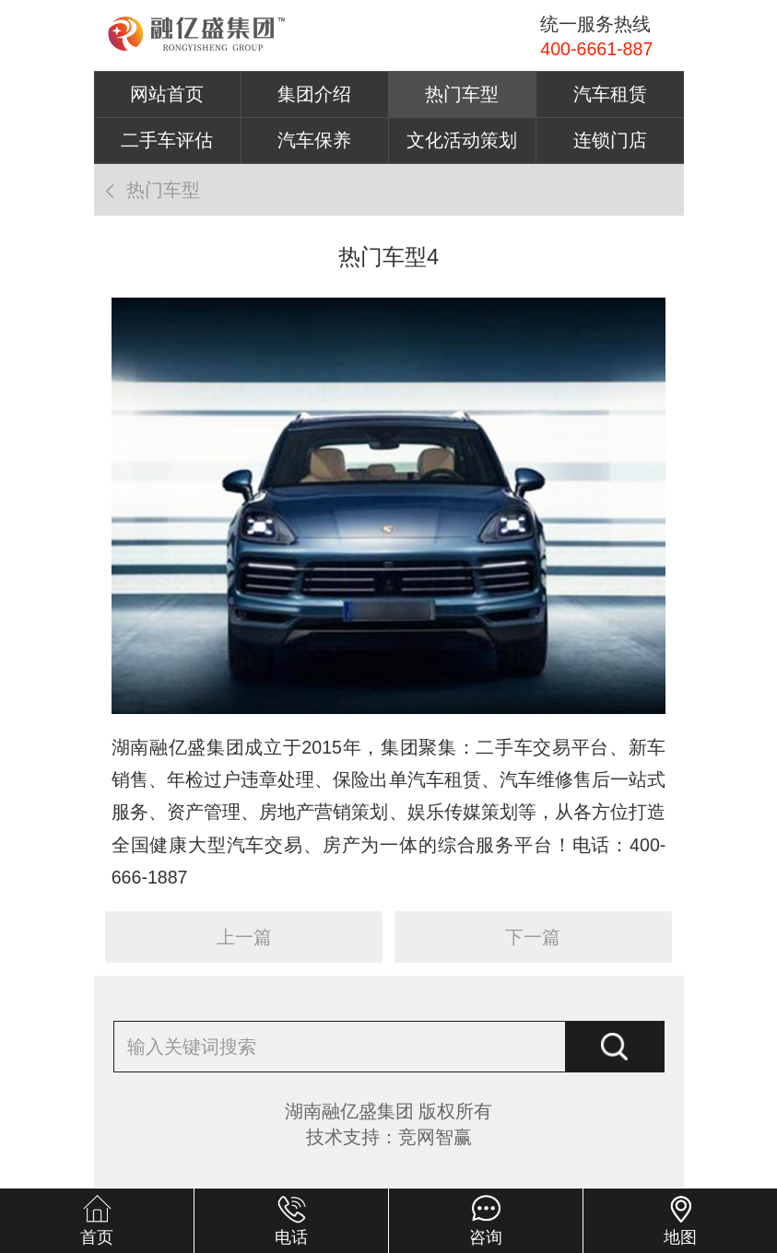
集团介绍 (314, 94)
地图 (680, 1237)
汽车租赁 (610, 94)
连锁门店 (610, 140)
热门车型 (462, 94)
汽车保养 (314, 140)
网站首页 (167, 94)
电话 (291, 1237)
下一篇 (532, 937)
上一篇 (244, 937)
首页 (96, 1237)
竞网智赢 (435, 1137)
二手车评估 (167, 140)
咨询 (485, 1237)
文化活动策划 (461, 140)
